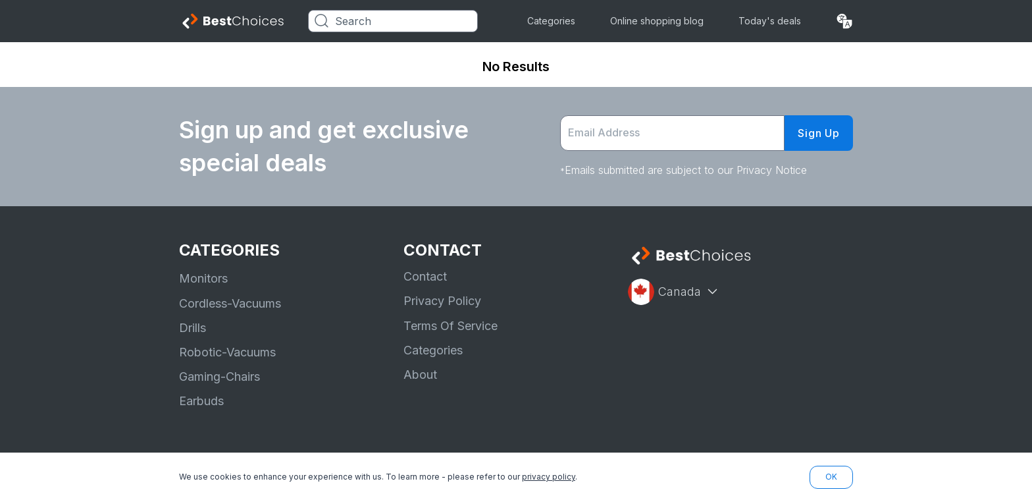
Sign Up (819, 133)
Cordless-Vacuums (230, 303)
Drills (192, 328)
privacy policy (548, 477)
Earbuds (201, 401)
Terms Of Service (450, 326)
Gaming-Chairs (219, 376)
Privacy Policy (442, 301)
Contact (425, 276)
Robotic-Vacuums (227, 352)
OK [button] (831, 477)
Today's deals (769, 20)
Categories (551, 20)
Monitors (203, 278)
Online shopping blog (657, 20)
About (420, 374)
